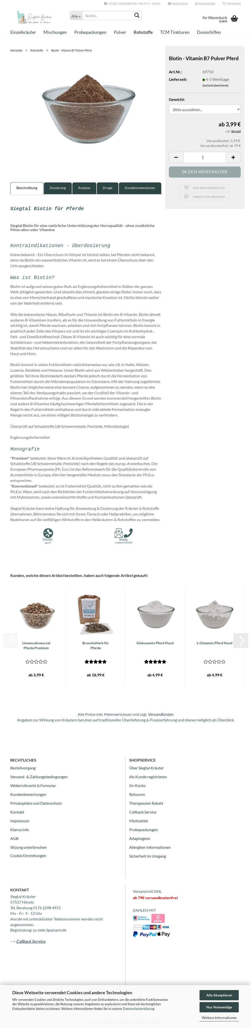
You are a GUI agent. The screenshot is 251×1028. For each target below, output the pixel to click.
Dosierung (58, 188)
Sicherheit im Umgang (147, 856)
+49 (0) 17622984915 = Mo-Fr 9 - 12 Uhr (132, 3)
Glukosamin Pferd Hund (155, 643)
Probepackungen (90, 32)
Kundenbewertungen (28, 794)
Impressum (19, 820)
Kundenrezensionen (140, 188)
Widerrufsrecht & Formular (33, 785)
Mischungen (55, 32)
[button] (177, 3)
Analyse (84, 188)
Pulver (120, 32)
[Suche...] (76, 15)
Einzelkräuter (23, 32)
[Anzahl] (205, 157)
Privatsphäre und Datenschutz (36, 803)
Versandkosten (160, 714)
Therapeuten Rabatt (146, 803)
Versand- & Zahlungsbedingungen (39, 776)
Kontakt (17, 812)
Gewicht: (177, 99)
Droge (107, 188)
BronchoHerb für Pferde (95, 645)
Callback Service (142, 812)
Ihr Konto (137, 785)
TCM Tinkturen (174, 32)
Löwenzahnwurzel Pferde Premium (36, 645)
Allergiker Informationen (150, 847)
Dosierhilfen (209, 32)
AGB (14, 838)
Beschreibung (26, 188)
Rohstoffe (143, 32)
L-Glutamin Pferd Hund (214, 643)
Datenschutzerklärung (138, 1009)
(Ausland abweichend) (215, 85)
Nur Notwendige (219, 1007)
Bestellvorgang (23, 767)
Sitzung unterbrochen (28, 847)
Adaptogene (139, 838)
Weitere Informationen (219, 1018)
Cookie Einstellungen (28, 855)
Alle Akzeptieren (219, 995)
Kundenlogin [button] (205, 3)
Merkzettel (232, 3)
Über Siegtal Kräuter (146, 767)
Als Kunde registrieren (148, 776)
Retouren (137, 794)
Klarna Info (19, 829)
